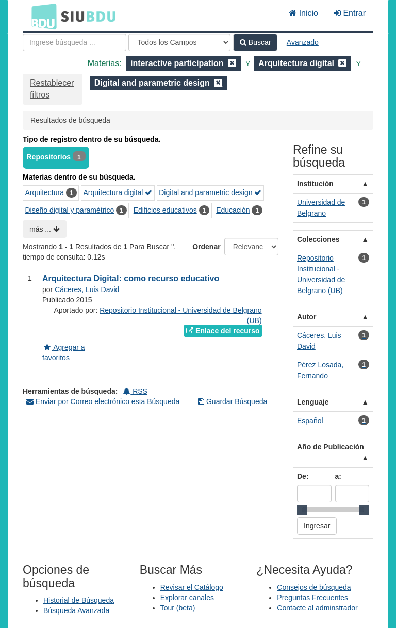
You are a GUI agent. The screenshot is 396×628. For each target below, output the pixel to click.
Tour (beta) (177, 608)
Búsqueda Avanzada (76, 610)
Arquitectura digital (117, 192)
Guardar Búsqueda (232, 401)
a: (338, 476)
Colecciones (318, 239)
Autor (306, 317)
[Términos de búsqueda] (74, 42)
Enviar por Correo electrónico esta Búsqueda (104, 401)
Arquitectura (44, 192)
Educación (233, 210)
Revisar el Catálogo (191, 587)
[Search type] (179, 42)
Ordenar (206, 247)
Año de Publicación (330, 447)
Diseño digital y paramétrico (69, 210)
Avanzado (303, 42)
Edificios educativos (165, 210)
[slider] (302, 510)
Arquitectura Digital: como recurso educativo (130, 278)
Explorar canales (187, 597)
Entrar (350, 13)
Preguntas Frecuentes (312, 597)
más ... (44, 229)
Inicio (303, 13)
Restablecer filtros (52, 88)
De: (303, 476)
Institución (315, 184)
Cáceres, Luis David (87, 289)
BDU (41, 16)
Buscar (255, 42)
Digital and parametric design (210, 192)
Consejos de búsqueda (314, 587)
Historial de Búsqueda (78, 600)
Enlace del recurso (222, 331)
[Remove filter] (232, 63)
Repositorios (49, 157)
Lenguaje (312, 402)
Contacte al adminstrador (317, 608)
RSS (135, 391)
